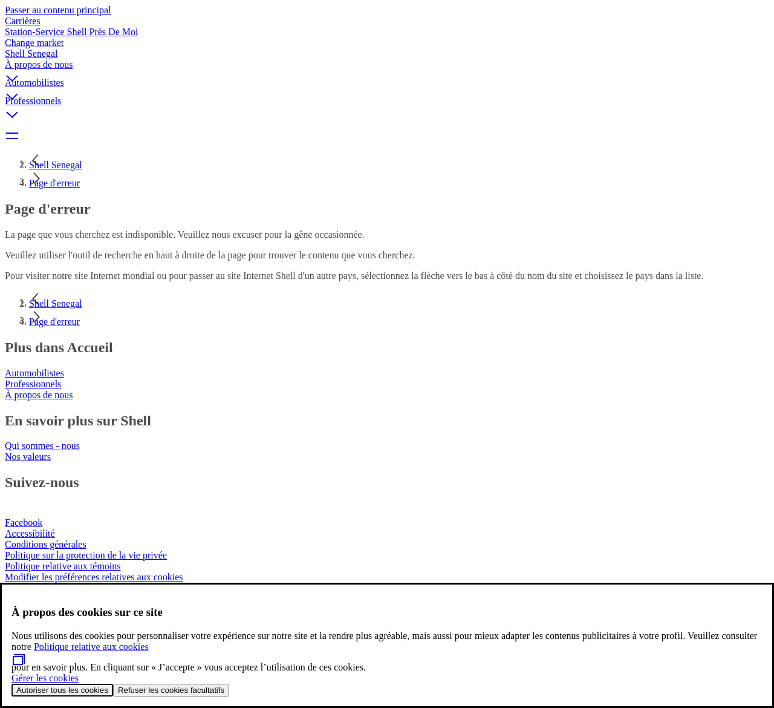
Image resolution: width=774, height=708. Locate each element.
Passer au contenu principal (58, 10)
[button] (387, 68)
